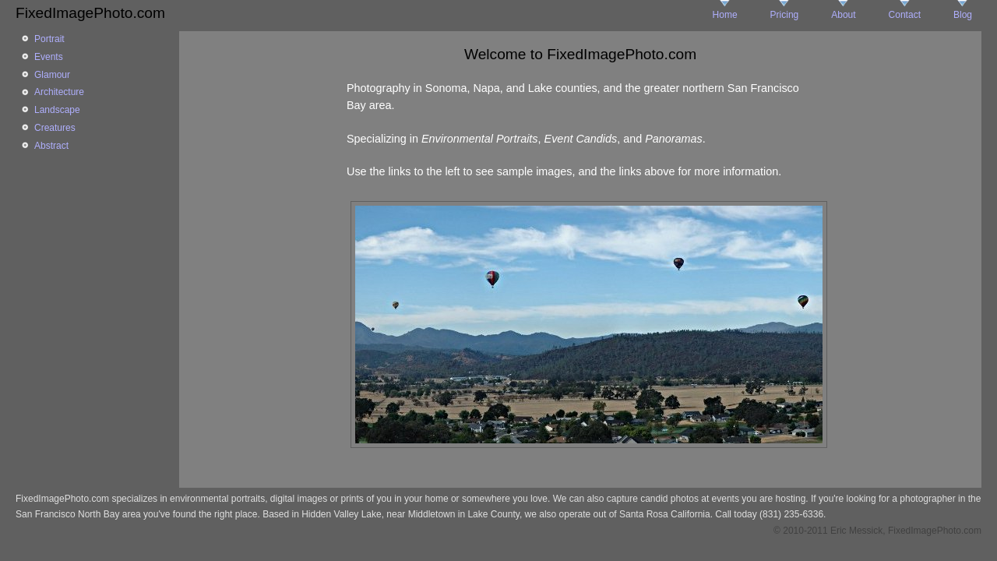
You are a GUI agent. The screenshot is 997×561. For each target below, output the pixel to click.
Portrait (49, 39)
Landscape (57, 109)
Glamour (52, 74)
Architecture (59, 91)
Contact (905, 14)
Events (48, 56)
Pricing (784, 14)
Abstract (51, 145)
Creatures (55, 127)
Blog (962, 14)
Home (725, 14)
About (843, 14)
